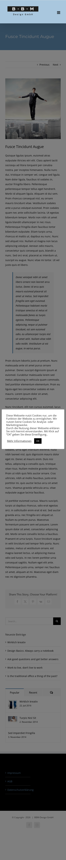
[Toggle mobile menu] (59, 12)
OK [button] (37, 440)
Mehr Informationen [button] (19, 440)
